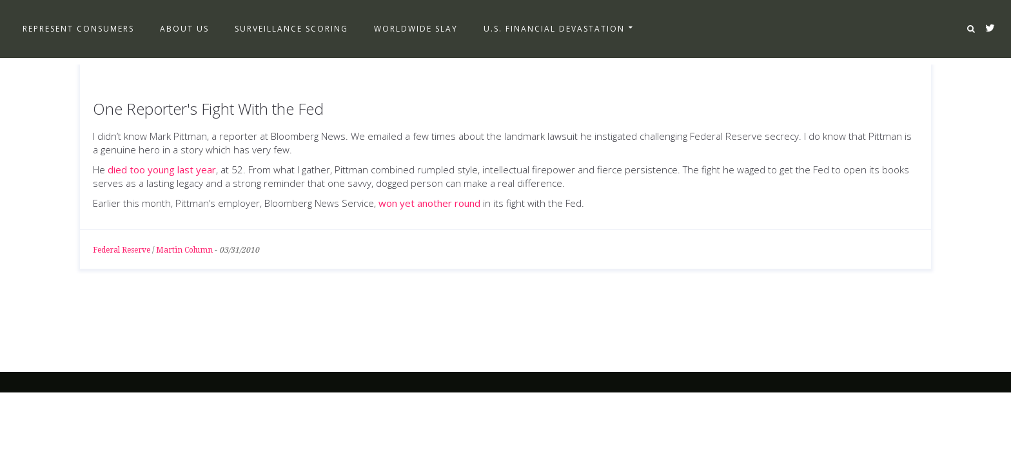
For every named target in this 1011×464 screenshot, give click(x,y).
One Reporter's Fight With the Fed (208, 108)
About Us (184, 28)
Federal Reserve (121, 250)
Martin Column (184, 250)
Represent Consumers (78, 28)
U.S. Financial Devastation (554, 28)
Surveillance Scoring (291, 28)
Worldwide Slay (416, 28)
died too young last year (162, 169)
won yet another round (429, 203)
